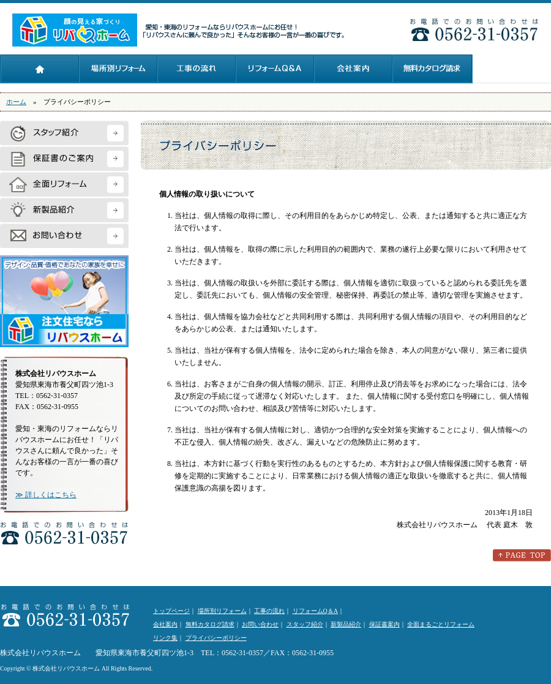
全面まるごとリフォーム (440, 624)
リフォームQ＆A (275, 68)
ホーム (16, 101)
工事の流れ (196, 68)
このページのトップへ (522, 555)
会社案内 (353, 68)
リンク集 (165, 637)
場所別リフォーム (118, 68)
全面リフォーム (64, 184)
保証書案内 (384, 624)
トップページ (39, 68)
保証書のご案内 (64, 158)
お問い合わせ (64, 236)
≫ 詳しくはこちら (46, 494)
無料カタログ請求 (432, 68)
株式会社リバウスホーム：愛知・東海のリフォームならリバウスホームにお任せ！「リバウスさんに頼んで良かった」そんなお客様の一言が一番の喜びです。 (75, 30)
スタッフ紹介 (64, 133)
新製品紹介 (64, 210)
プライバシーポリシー (216, 637)
